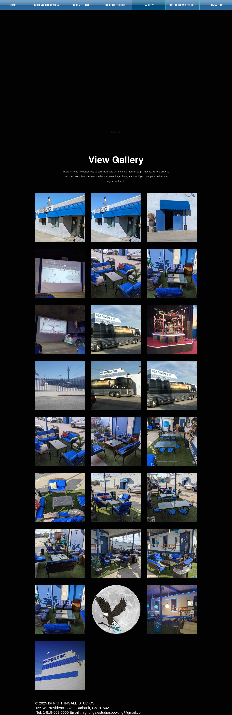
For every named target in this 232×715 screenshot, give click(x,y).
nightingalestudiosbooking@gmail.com (113, 712)
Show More (116, 132)
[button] (62, 35)
